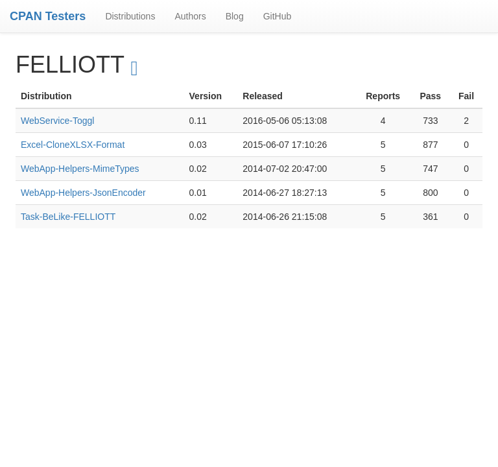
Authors (190, 16)
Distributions (130, 16)
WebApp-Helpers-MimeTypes (80, 168)
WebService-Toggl (57, 120)
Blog (235, 16)
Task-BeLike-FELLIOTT (68, 216)
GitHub (277, 16)
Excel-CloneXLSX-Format (72, 144)
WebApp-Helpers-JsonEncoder (83, 192)
